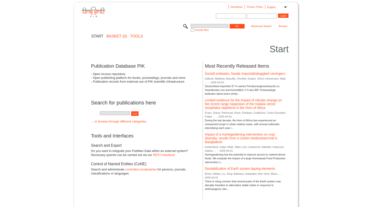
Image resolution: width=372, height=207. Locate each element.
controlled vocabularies (141, 169)
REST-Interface (163, 155)
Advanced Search (261, 26)
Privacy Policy (255, 6)
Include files (202, 29)
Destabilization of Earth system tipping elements (240, 168)
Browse (283, 26)
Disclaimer (237, 6)
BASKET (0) (117, 36)
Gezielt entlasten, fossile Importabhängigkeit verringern (245, 73)
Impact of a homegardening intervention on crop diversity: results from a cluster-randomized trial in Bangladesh (241, 138)
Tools (136, 36)
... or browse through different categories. (119, 121)
